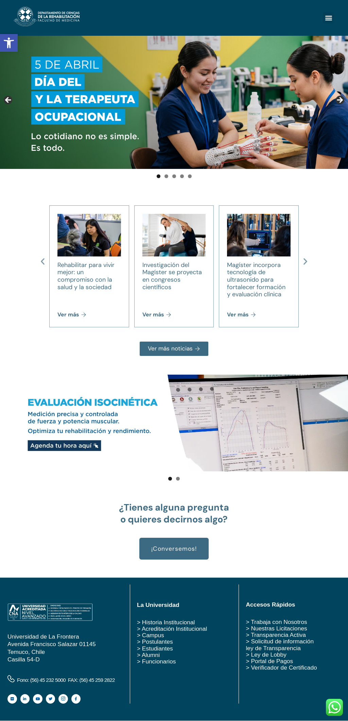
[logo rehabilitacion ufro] (47, 24)
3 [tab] (174, 176)
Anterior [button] (8, 100)
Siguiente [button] (339, 100)
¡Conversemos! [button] (174, 549)
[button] (9, 43)
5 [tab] (190, 176)
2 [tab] (166, 176)
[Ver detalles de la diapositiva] (174, 423)
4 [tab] (182, 176)
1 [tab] (158, 176)
